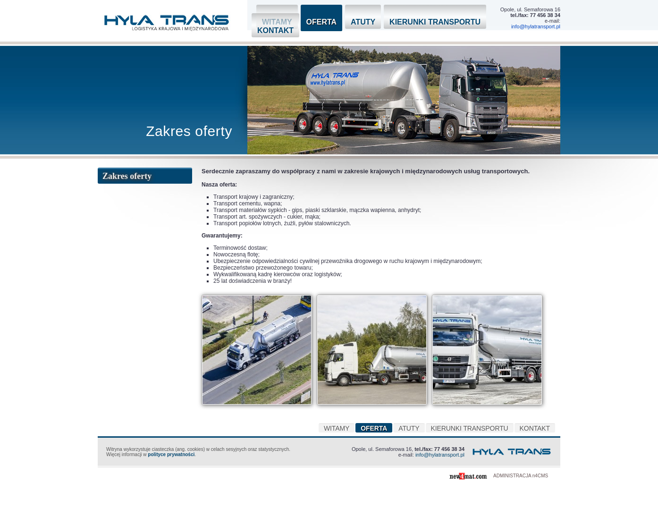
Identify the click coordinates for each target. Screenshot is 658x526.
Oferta (321, 22)
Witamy (336, 428)
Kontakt (275, 30)
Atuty (363, 22)
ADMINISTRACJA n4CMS (520, 475)
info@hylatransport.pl (535, 26)
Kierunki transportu (435, 22)
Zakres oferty (127, 176)
